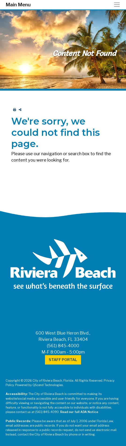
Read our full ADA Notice (79, 412)
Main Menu (18, 4)
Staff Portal (63, 360)
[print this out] (13, 109)
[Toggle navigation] (118, 4)
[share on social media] (19, 109)
